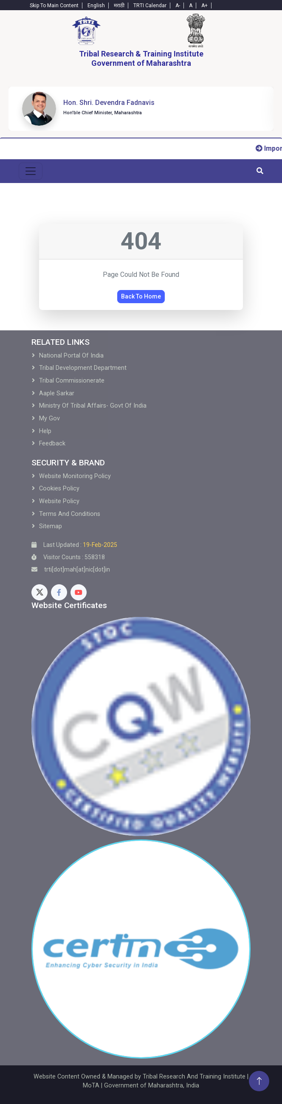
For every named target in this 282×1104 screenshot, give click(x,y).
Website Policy (59, 501)
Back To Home (141, 296)
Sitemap (50, 526)
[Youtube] (78, 592)
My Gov (49, 418)
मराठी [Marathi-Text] (119, 5)
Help (45, 431)
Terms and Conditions (69, 514)
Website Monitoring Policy (75, 476)
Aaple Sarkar (56, 393)
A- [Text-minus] (177, 5)
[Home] (86, 31)
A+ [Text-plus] (204, 5)
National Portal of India (71, 355)
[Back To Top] (259, 1081)
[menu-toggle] (30, 171)
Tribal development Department (83, 368)
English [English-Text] (96, 5)
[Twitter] (39, 592)
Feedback (52, 443)
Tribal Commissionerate (71, 380)
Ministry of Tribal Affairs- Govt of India (93, 405)
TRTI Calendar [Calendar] (149, 5)
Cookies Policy (59, 488)
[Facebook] (59, 592)
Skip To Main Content (54, 5)
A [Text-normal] (190, 5)
